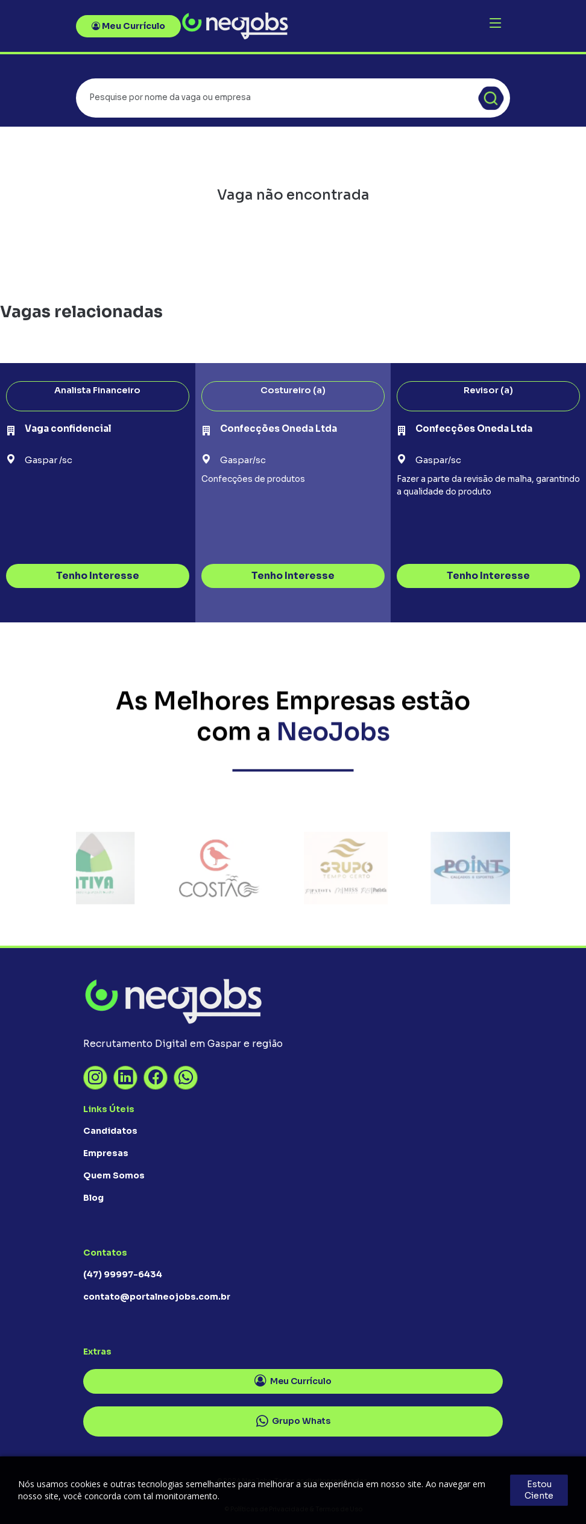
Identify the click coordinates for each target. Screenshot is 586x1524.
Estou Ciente (539, 1490)
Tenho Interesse (97, 575)
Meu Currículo (128, 26)
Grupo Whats (293, 1421)
